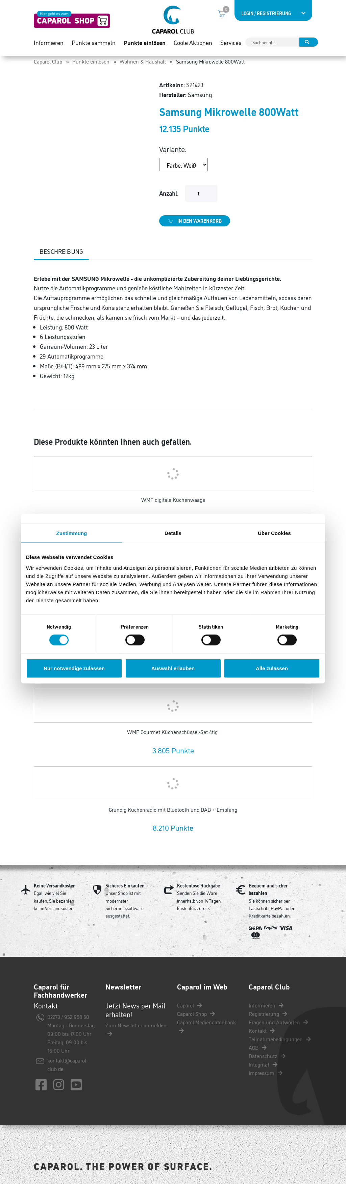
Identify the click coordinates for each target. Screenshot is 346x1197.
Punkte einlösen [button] (145, 47)
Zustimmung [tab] (71, 533)
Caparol (189, 1018)
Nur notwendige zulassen (74, 668)
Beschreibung (61, 264)
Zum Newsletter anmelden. (136, 1041)
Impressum (265, 1085)
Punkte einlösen (90, 74)
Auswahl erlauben (173, 668)
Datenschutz (267, 1068)
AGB (258, 1060)
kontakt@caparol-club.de (67, 1077)
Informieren (266, 1018)
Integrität (263, 1077)
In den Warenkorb (195, 233)
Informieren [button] (49, 47)
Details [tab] (173, 533)
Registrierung (268, 1026)
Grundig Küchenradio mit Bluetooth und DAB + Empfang (173, 822)
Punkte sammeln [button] (94, 47)
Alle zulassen (272, 668)
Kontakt (262, 1043)
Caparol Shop (196, 1026)
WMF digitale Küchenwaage (173, 512)
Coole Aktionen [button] (193, 47)
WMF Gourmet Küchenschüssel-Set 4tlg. (173, 744)
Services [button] (230, 47)
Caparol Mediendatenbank (206, 1038)
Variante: (173, 161)
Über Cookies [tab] (274, 533)
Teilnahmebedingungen (280, 1051)
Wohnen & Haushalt (143, 74)
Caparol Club (48, 74)
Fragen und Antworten (278, 1035)
